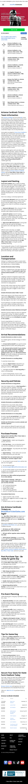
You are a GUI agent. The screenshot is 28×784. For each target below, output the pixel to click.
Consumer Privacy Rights (22, 736)
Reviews (20, 741)
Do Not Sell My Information (8, 752)
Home (2, 735)
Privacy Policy (13, 750)
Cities (2, 748)
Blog (19, 744)
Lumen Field (12, 705)
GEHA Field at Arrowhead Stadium (13, 712)
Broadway (3, 746)
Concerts (3, 740)
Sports (3, 737)
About (11, 735)
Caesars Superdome (12, 719)
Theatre (3, 743)
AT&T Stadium (13, 716)
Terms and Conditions (13, 746)
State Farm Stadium (12, 702)
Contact (20, 739)
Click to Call (14, 29)
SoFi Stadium (13, 707)
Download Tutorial (12, 741)
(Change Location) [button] (24, 38)
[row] (14, 44)
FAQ (11, 737)
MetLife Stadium (13, 728)
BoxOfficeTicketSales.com (13, 511)
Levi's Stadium (13, 722)
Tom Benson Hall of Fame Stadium (13, 725)
